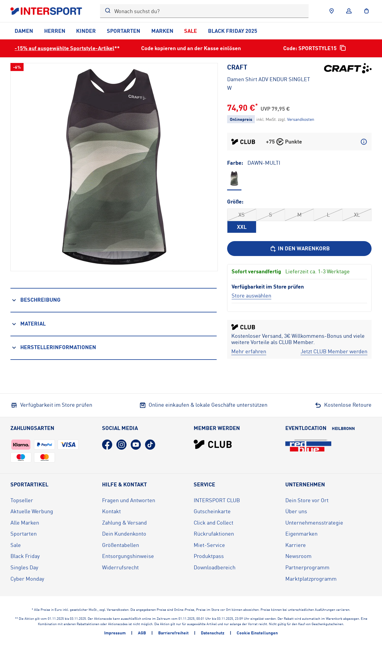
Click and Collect (213, 522)
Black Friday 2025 (232, 30)
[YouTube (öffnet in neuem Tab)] (136, 445)
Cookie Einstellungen (257, 632)
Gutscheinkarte (212, 511)
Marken (162, 30)
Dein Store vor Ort (307, 500)
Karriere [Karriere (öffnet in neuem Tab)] (295, 545)
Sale (190, 30)
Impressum (115, 632)
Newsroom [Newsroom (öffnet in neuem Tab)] (298, 556)
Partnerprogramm (307, 567)
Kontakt (111, 511)
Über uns (296, 511)
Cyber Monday (27, 578)
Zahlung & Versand (124, 522)
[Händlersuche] (331, 11)
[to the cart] (366, 11)
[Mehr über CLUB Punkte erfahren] (363, 141)
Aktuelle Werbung (31, 511)
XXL (242, 226)
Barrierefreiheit (173, 632)
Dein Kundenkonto (124, 533)
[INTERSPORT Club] (213, 444)
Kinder (86, 30)
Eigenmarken (301, 533)
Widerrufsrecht (120, 567)
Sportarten (123, 30)
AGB (142, 632)
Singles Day (24, 567)
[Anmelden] (349, 11)
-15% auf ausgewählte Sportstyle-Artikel (64, 48)
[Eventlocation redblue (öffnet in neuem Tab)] (308, 445)
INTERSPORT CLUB (217, 500)
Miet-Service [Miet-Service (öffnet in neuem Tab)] (209, 545)
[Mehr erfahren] (248, 351)
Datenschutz (212, 632)
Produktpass (209, 556)
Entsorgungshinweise (128, 556)
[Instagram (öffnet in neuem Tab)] (121, 445)
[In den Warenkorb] (299, 248)
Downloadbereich (214, 567)
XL (357, 214)
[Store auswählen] (251, 295)
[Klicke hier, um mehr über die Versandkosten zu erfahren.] (300, 119)
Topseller (21, 500)
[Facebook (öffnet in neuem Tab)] (107, 445)
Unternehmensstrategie (314, 522)
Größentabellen (120, 545)
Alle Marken (24, 522)
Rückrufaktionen (214, 533)
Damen (24, 30)
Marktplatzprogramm (311, 578)
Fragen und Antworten (128, 500)
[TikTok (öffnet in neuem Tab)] (150, 445)
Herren (54, 30)
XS (241, 214)
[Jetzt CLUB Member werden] (334, 351)
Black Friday (25, 556)
